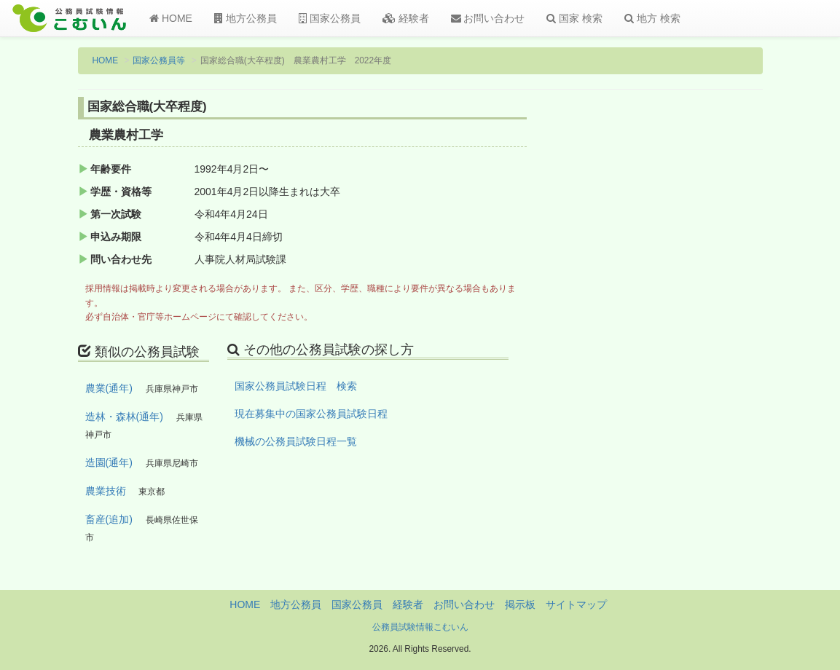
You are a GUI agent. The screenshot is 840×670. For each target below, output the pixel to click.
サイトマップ (576, 604)
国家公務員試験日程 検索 (296, 386)
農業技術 (105, 491)
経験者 (405, 18)
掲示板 (520, 604)
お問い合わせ (488, 18)
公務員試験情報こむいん (420, 627)
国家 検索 (574, 18)
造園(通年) (109, 462)
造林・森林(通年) (124, 416)
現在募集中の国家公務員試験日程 (311, 413)
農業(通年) (109, 388)
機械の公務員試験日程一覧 (296, 441)
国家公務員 (330, 18)
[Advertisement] (685, 337)
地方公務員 (245, 18)
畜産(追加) (109, 519)
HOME (170, 18)
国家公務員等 (159, 60)
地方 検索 (652, 18)
